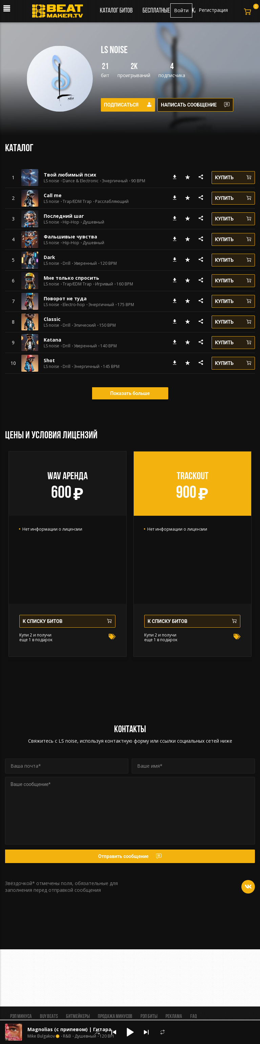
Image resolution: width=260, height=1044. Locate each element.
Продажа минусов (115, 1016)
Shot (49, 360)
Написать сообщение (197, 104)
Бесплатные (157, 10)
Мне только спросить (71, 278)
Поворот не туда (65, 298)
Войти (181, 10)
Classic (52, 319)
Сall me (53, 195)
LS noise (51, 181)
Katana (52, 340)
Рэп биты (148, 1016)
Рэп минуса (21, 1016)
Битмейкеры (78, 1016)
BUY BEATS (49, 1016)
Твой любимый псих (70, 174)
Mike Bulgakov (41, 1036)
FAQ (193, 1016)
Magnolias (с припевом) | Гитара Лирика (79, 1029)
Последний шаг (64, 216)
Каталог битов (116, 10)
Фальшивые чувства (70, 236)
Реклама (174, 1016)
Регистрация (213, 10)
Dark (49, 257)
